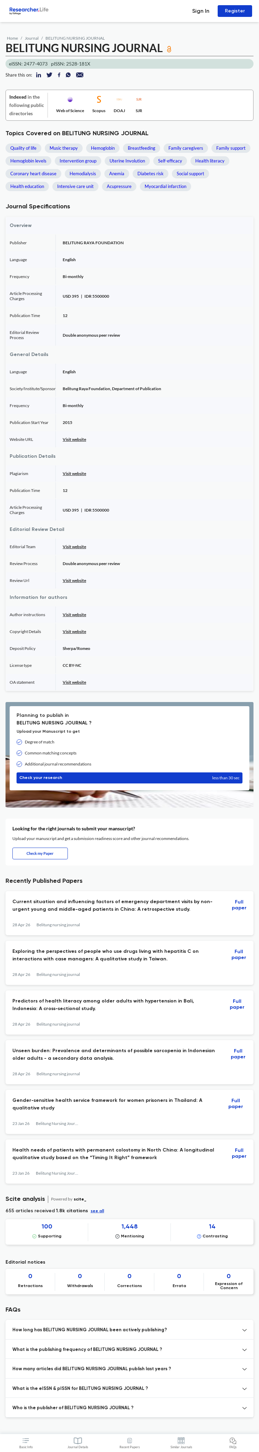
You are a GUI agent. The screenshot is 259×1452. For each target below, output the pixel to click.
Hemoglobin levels (28, 161)
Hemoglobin (103, 148)
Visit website (74, 439)
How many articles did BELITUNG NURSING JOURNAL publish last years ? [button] (91, 1369)
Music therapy (64, 148)
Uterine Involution (127, 161)
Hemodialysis (83, 173)
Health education (27, 186)
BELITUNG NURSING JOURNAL (75, 38)
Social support (190, 173)
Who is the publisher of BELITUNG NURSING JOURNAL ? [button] (73, 1408)
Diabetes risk (150, 173)
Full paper (239, 905)
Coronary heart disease (33, 173)
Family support (231, 148)
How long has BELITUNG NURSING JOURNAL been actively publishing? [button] (89, 1330)
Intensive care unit (75, 186)
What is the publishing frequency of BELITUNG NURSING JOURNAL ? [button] (87, 1349)
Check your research (129, 778)
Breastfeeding (141, 148)
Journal (32, 38)
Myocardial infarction (165, 186)
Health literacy (210, 161)
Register (235, 11)
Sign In (200, 11)
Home (12, 38)
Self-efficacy (170, 161)
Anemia (116, 173)
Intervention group (78, 161)
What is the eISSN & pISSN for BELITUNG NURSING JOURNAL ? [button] (80, 1388)
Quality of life (23, 148)
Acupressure (119, 186)
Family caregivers (185, 148)
